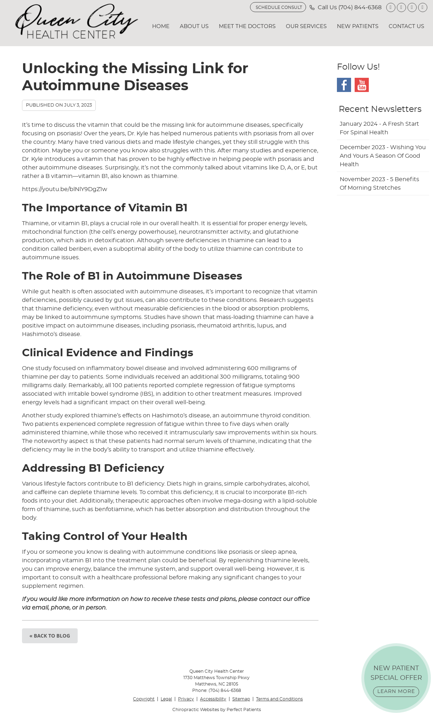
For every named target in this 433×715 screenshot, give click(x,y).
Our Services (306, 26)
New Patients (357, 26)
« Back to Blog (49, 635)
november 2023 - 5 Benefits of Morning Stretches (379, 184)
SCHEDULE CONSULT (279, 7)
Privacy (186, 699)
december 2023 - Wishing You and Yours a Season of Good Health (383, 156)
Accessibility (213, 699)
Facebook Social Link (344, 85)
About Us (194, 26)
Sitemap (241, 699)
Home (161, 26)
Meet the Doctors (247, 26)
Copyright (144, 699)
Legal (166, 699)
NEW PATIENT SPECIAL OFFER (396, 681)
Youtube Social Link (362, 85)
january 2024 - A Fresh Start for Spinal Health (379, 128)
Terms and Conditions (279, 699)
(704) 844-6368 (360, 7)
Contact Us (406, 26)
